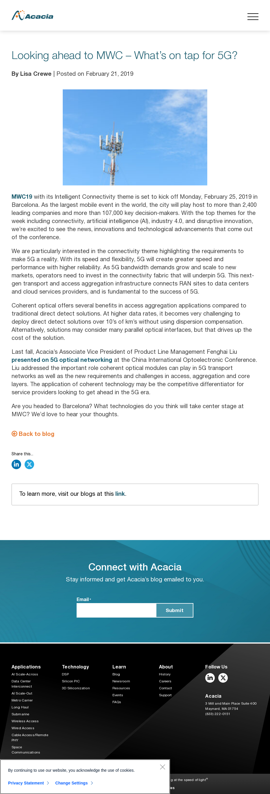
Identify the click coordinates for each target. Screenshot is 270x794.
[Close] (162, 767)
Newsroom (121, 681)
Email (84, 601)
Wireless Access (25, 721)
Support (165, 695)
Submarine (20, 714)
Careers (165, 681)
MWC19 (22, 196)
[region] (85, 776)
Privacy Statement (26, 783)
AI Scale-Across (25, 674)
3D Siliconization (76, 688)
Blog (116, 674)
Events (117, 695)
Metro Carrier (22, 700)
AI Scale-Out (22, 693)
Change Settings (72, 783)
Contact (165, 688)
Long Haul (20, 707)
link (120, 494)
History (165, 674)
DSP (65, 674)
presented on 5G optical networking (63, 360)
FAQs (116, 702)
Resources (121, 688)
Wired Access (23, 728)
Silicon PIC (71, 681)
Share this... (22, 454)
